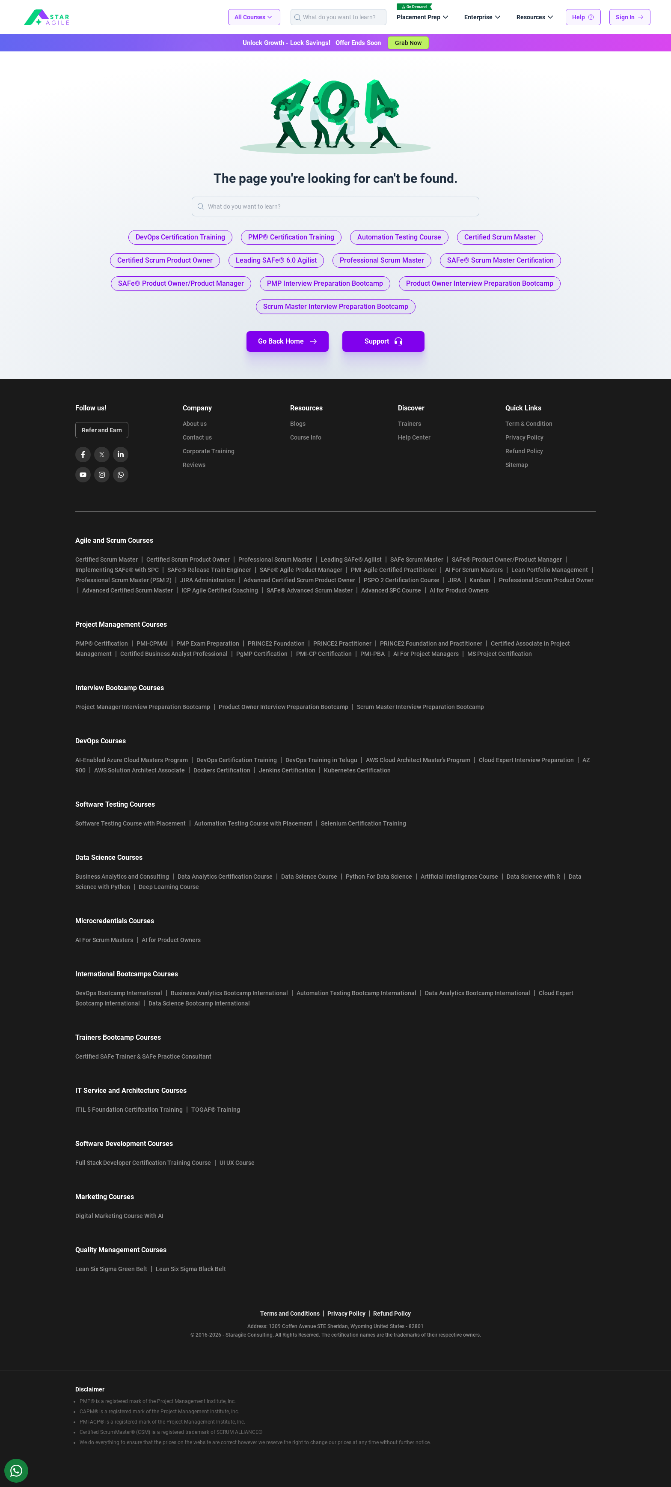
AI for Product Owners (459, 590)
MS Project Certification (499, 653)
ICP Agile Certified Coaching (219, 590)
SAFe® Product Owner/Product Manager (507, 559)
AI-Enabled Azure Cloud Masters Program (131, 760)
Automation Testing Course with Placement (253, 823)
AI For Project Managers (426, 653)
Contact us (197, 437)
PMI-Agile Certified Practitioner (393, 569)
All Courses (254, 17)
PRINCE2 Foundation (276, 643)
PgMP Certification (262, 653)
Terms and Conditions (290, 1313)
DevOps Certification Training (236, 760)
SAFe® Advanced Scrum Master (310, 590)
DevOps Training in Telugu (321, 760)
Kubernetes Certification (357, 770)
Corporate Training (209, 451)
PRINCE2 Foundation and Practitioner (431, 643)
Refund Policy (524, 451)
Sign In (630, 17)
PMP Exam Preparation (207, 643)
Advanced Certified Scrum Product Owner (299, 580)
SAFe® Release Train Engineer (209, 569)
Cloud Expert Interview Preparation (526, 760)
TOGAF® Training (215, 1109)
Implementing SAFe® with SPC (117, 569)
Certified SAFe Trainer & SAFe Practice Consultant (143, 1056)
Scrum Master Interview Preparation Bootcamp (420, 706)
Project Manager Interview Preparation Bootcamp (142, 706)
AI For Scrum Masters (474, 569)
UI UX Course (237, 1162)
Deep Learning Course (169, 886)
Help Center (414, 437)
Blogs (298, 423)
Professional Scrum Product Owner (546, 580)
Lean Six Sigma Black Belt (191, 1269)
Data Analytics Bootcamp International (477, 993)
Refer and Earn (102, 430)
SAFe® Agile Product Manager (301, 569)
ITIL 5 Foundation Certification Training (129, 1109)
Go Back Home (288, 341)
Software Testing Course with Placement (130, 823)
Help (583, 17)
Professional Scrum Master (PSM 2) (123, 580)
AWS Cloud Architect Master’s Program (418, 760)
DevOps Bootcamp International (118, 993)
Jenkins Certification (287, 770)
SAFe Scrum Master (416, 559)
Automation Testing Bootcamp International (356, 993)
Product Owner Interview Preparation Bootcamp (283, 706)
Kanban (479, 580)
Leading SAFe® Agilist (351, 559)
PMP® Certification (101, 643)
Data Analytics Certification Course (225, 876)
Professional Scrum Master (275, 559)
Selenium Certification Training (363, 823)
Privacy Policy (524, 437)
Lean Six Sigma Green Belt (111, 1269)
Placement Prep (424, 17)
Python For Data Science (379, 876)
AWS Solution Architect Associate (139, 770)
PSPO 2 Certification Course (401, 580)
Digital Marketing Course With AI (119, 1215)
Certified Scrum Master (106, 559)
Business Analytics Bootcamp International (229, 993)
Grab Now (408, 42)
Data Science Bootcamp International (199, 1003)
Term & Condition (528, 423)
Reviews (194, 464)
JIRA (454, 580)
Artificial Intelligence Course (459, 876)
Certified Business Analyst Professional (174, 653)
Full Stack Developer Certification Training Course (143, 1162)
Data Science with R (533, 876)
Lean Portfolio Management (549, 569)
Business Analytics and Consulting (122, 876)
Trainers (409, 423)
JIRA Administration (207, 580)
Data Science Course (309, 876)
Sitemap (516, 464)
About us (195, 423)
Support (384, 341)
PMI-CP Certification (324, 653)
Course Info (305, 437)
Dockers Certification (221, 770)
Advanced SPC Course (391, 590)
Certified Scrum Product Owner (188, 559)
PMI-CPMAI (152, 643)
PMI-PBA (372, 653)
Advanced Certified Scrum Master (127, 590)
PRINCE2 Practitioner (342, 643)
